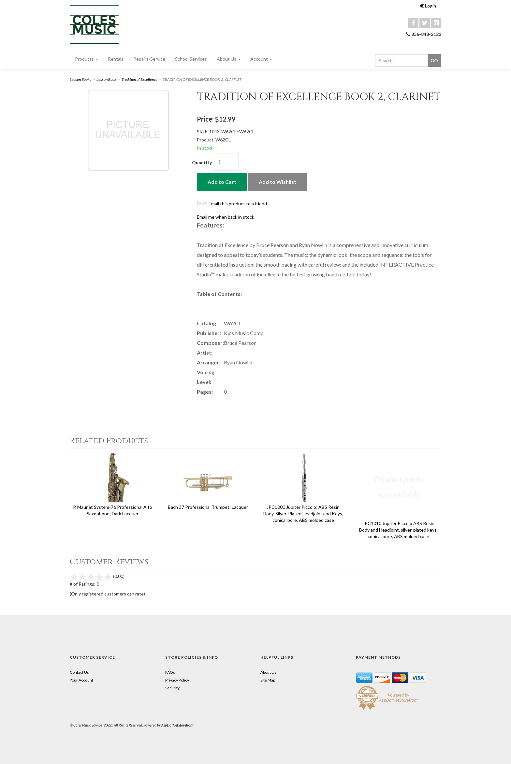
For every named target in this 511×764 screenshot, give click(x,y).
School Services (191, 59)
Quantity (202, 162)
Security (172, 687)
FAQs (170, 672)
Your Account (81, 680)
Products (86, 59)
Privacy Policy (177, 680)
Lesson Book (106, 79)
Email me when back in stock (225, 217)
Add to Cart (222, 182)
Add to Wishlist (277, 182)
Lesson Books (80, 79)
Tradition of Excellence (139, 79)
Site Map (267, 680)
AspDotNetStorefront (177, 725)
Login (428, 5)
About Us (229, 59)
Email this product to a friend (238, 203)
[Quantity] (226, 161)
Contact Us (79, 672)
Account (261, 59)
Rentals (116, 59)
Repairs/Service (149, 59)
